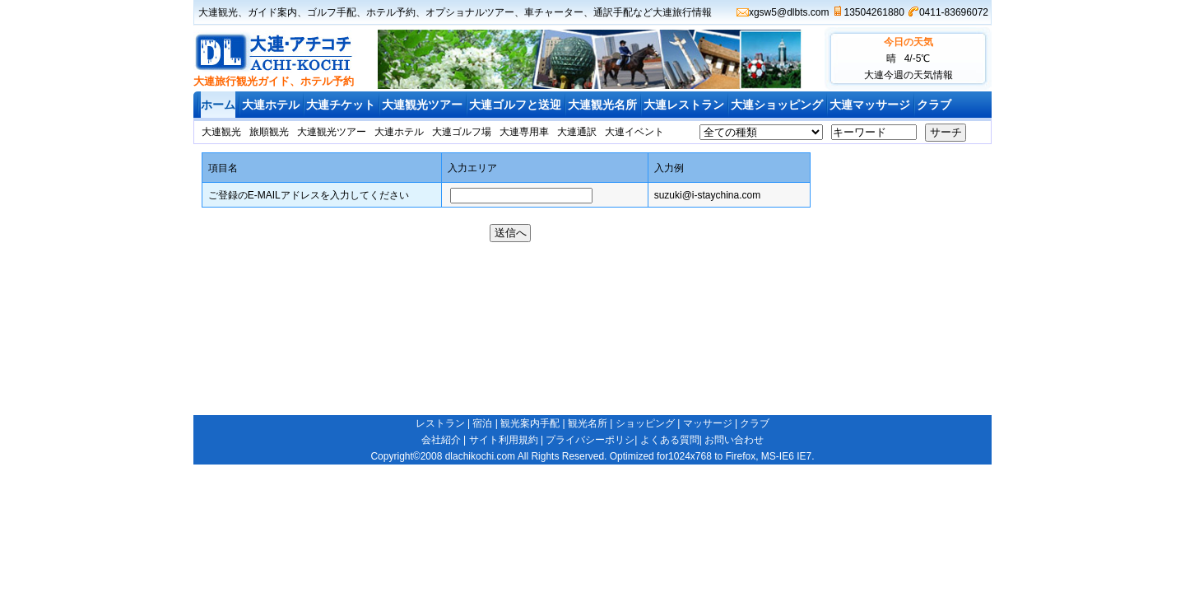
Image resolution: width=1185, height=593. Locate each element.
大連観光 (218, 12)
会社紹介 (441, 440)
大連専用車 (524, 132)
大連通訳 (577, 132)
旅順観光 (269, 132)
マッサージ (707, 423)
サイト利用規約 (503, 440)
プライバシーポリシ (590, 440)
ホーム (218, 104)
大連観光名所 (602, 104)
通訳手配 (613, 12)
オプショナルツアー (469, 12)
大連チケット (340, 104)
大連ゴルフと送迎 (515, 104)
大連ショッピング (777, 104)
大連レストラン (684, 104)
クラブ (934, 104)
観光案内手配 (530, 423)
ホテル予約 (391, 12)
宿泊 (482, 423)
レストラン (440, 423)
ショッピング (645, 423)
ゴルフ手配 (331, 12)
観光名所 (587, 423)
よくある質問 (669, 440)
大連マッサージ (870, 104)
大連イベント (634, 132)
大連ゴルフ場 (461, 132)
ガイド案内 (272, 12)
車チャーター (553, 12)
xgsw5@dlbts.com (789, 12)
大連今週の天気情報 (908, 75)
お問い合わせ (734, 440)
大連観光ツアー (422, 104)
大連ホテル (271, 104)
